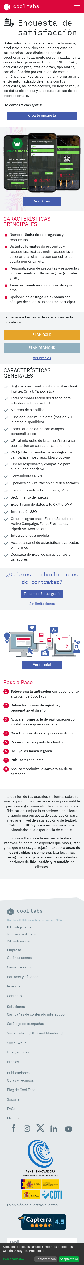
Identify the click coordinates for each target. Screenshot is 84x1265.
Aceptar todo (69, 1259)
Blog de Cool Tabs (21, 1090)
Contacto (14, 996)
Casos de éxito (19, 967)
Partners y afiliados (22, 977)
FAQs (11, 1109)
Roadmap (14, 986)
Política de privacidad (19, 927)
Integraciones (18, 1052)
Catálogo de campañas (25, 1024)
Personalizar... (13, 1259)
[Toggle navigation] (77, 7)
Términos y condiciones (21, 934)
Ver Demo (42, 201)
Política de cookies (18, 941)
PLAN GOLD (42, 335)
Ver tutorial (42, 665)
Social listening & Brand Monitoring (35, 1033)
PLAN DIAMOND (42, 348)
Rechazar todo (46, 1259)
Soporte (13, 1099)
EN (9, 1118)
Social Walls (16, 1043)
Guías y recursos (20, 1080)
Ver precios (42, 358)
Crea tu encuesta (42, 116)
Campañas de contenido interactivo (36, 1014)
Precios (13, 1062)
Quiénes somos (19, 958)
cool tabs (21, 7)
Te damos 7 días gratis (42, 594)
